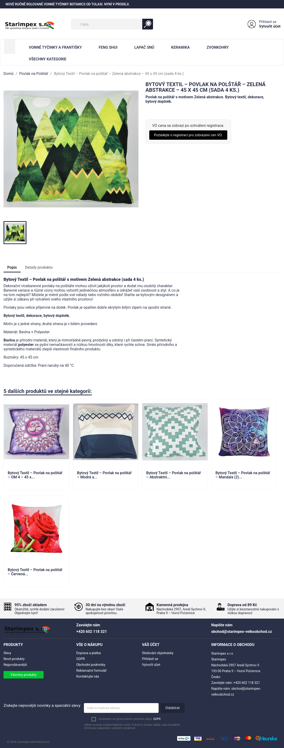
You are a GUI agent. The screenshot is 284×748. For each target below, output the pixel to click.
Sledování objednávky (157, 653)
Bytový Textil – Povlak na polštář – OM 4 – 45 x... (35, 475)
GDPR (80, 659)
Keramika (180, 47)
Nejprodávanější (15, 665)
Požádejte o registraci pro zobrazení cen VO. (188, 135)
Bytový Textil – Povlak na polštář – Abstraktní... (173, 475)
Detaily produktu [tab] (39, 267)
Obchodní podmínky (90, 665)
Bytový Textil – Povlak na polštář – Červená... (35, 572)
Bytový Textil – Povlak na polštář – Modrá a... (104, 475)
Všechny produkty (24, 675)
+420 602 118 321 (246, 683)
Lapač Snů (144, 47)
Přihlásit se (267, 22)
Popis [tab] (12, 267)
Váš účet (151, 644)
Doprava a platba (88, 653)
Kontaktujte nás (87, 676)
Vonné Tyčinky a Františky (55, 47)
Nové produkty (14, 659)
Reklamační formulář (91, 670)
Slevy (7, 653)
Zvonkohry (218, 47)
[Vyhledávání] (112, 24)
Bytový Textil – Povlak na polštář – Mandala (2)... (243, 475)
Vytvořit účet (269, 26)
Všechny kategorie (47, 59)
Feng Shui (108, 47)
